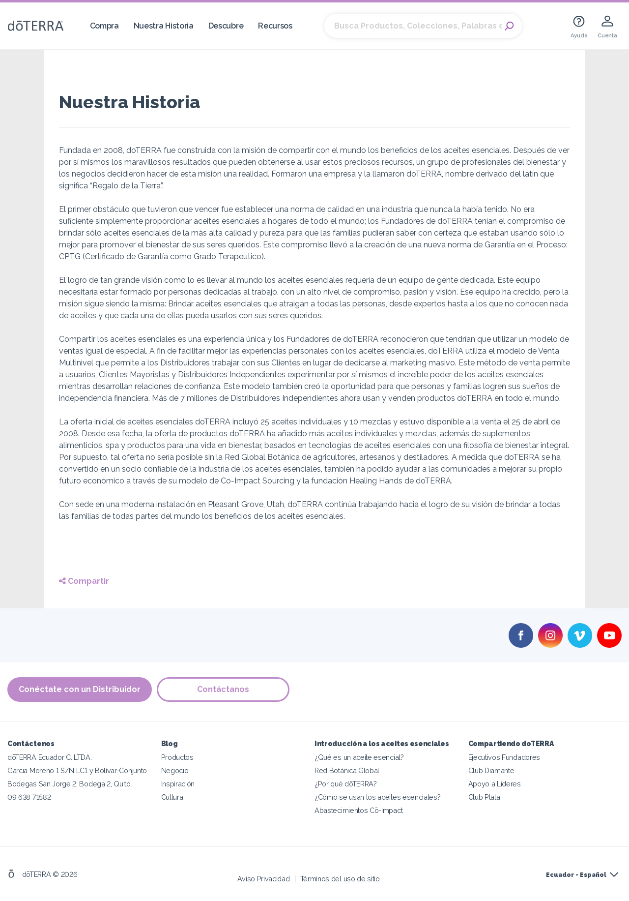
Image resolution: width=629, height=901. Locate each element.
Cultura (172, 797)
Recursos (275, 25)
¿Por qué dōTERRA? (345, 784)
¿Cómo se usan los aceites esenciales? (377, 797)
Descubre (226, 25)
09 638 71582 (29, 797)
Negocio (175, 770)
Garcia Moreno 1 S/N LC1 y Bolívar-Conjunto (77, 770)
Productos (177, 757)
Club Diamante (491, 770)
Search (509, 26)
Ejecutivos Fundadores (504, 757)
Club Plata (484, 797)
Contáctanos (223, 689)
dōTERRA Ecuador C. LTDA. (49, 757)
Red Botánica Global (346, 770)
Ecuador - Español (576, 874)
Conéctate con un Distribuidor (80, 689)
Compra (104, 25)
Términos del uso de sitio (340, 878)
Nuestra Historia (164, 25)
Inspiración (178, 784)
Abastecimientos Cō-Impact (358, 810)
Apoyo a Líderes (494, 784)
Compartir (84, 581)
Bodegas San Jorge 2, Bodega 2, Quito (69, 784)
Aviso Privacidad (263, 878)
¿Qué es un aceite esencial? (359, 757)
